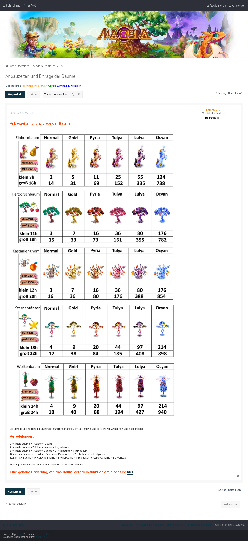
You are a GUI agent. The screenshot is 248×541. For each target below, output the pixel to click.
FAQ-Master (213, 110)
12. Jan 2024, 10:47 (22, 112)
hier (130, 472)
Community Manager (69, 85)
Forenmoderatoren (32, 85)
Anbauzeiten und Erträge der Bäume (40, 76)
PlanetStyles (46, 534)
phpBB (20, 534)
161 (219, 117)
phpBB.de (41, 536)
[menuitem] (31, 5)
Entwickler (50, 85)
